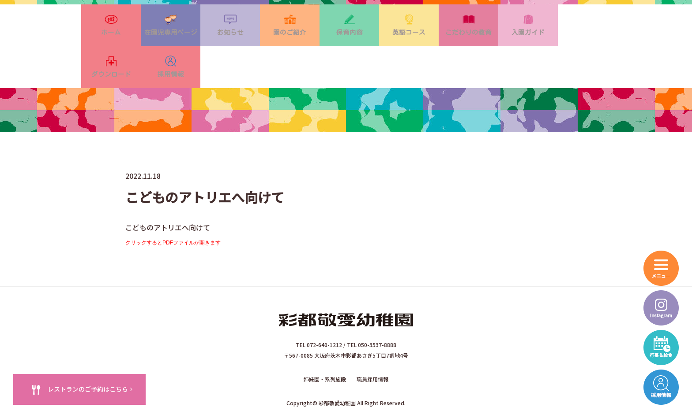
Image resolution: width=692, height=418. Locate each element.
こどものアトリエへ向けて (167, 200)
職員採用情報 (372, 349)
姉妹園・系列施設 (325, 349)
